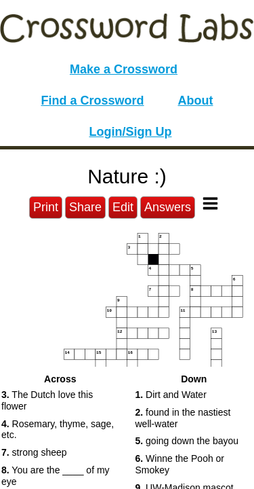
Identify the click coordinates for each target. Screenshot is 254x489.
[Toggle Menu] (210, 203)
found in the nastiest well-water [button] (183, 418)
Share (85, 207)
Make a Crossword (123, 69)
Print (45, 207)
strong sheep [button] (34, 452)
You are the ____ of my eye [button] (55, 476)
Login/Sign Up (130, 132)
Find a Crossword (92, 100)
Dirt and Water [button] (171, 394)
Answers (167, 207)
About (195, 100)
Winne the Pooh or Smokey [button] (180, 464)
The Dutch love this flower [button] (47, 400)
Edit (122, 207)
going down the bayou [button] (187, 440)
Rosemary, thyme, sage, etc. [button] (57, 429)
